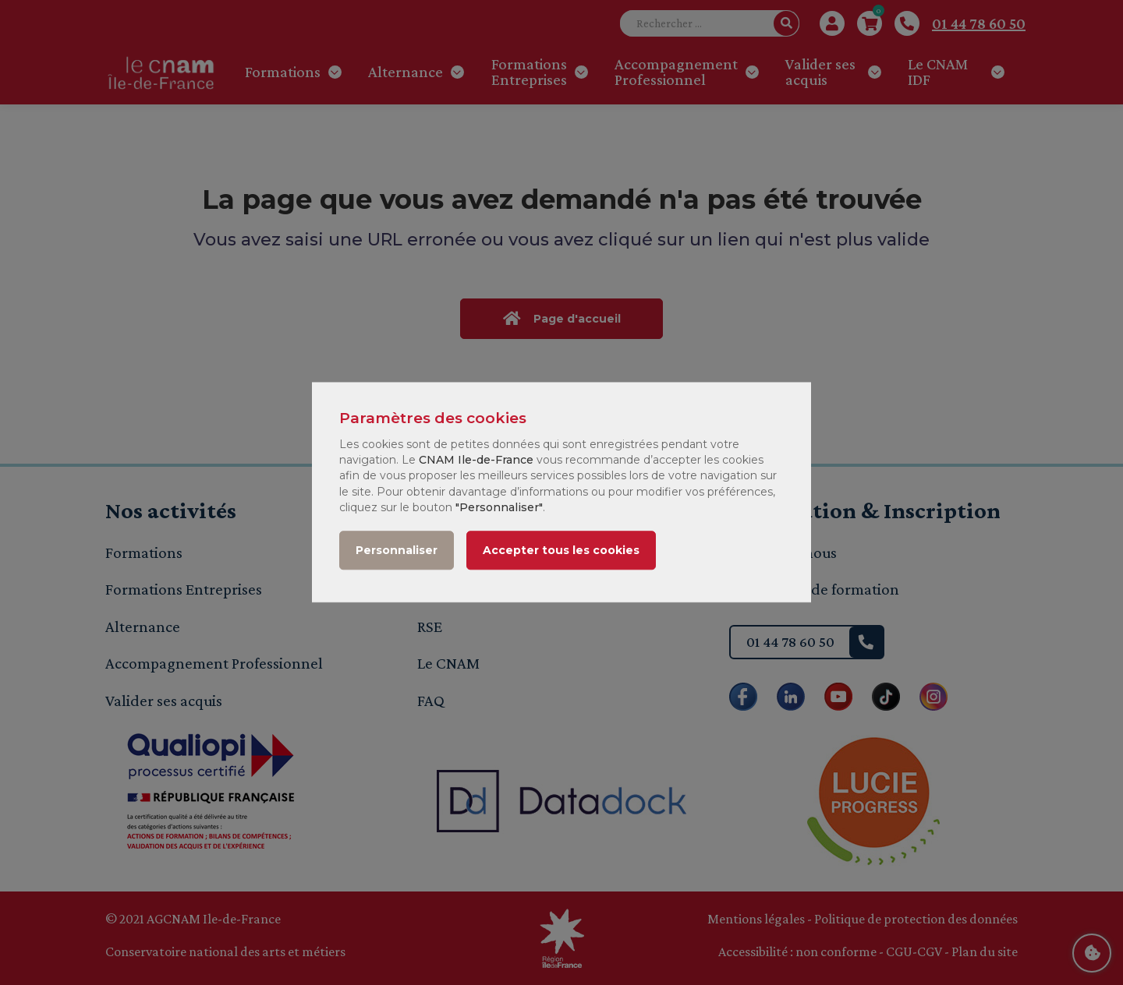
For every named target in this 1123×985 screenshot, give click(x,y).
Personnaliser (397, 551)
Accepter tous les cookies (561, 551)
